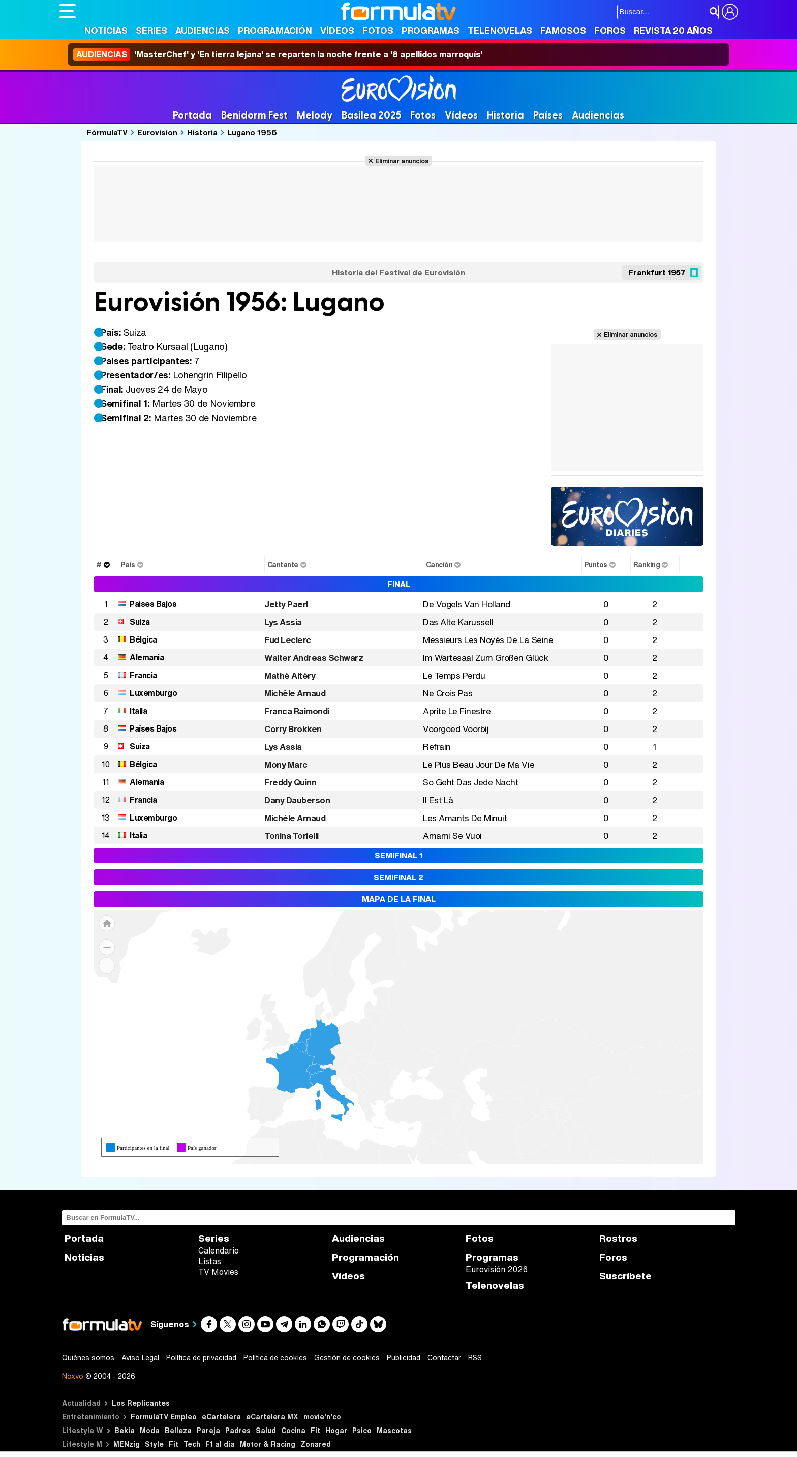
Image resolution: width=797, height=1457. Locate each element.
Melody (314, 115)
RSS (475, 1357)
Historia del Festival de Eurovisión (398, 272)
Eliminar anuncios (401, 160)
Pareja (208, 1430)
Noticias (106, 30)
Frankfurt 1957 (657, 272)
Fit (315, 1430)
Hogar (336, 1430)
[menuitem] (300, 1047)
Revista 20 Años (673, 30)
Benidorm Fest (254, 115)
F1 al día (220, 1444)
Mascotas (394, 1430)
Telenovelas (500, 30)
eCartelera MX (272, 1416)
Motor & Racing (267, 1444)
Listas (209, 1261)
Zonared (315, 1444)
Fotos (377, 30)
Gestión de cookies (347, 1357)
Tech (191, 1444)
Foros (610, 30)
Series (151, 30)
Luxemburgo (153, 693)
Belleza (178, 1430)
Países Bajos (153, 604)
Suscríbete (625, 1276)
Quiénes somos (88, 1357)
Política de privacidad (201, 1357)
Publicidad (403, 1357)
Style (154, 1444)
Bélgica (143, 639)
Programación (275, 30)
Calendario (218, 1250)
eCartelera (221, 1416)
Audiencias (202, 30)
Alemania (147, 657)
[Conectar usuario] (730, 12)
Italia (138, 711)
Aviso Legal (140, 1357)
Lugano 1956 (252, 132)
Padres (238, 1430)
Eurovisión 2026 (497, 1269)
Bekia (124, 1430)
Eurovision (157, 132)
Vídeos (337, 30)
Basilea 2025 (371, 115)
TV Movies (218, 1272)
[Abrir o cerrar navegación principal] (67, 11)
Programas (430, 30)
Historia (505, 115)
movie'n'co (322, 1416)
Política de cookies (275, 1357)
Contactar (444, 1357)
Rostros (618, 1238)
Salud (266, 1430)
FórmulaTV (107, 132)
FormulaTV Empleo (164, 1416)
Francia (143, 675)
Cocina (293, 1430)
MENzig (126, 1444)
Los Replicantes (141, 1402)
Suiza (140, 622)
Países (548, 115)
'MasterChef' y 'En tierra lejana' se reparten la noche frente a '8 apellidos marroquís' (277, 54)
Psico (362, 1430)
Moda (150, 1430)
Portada (192, 115)
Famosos (563, 30)
